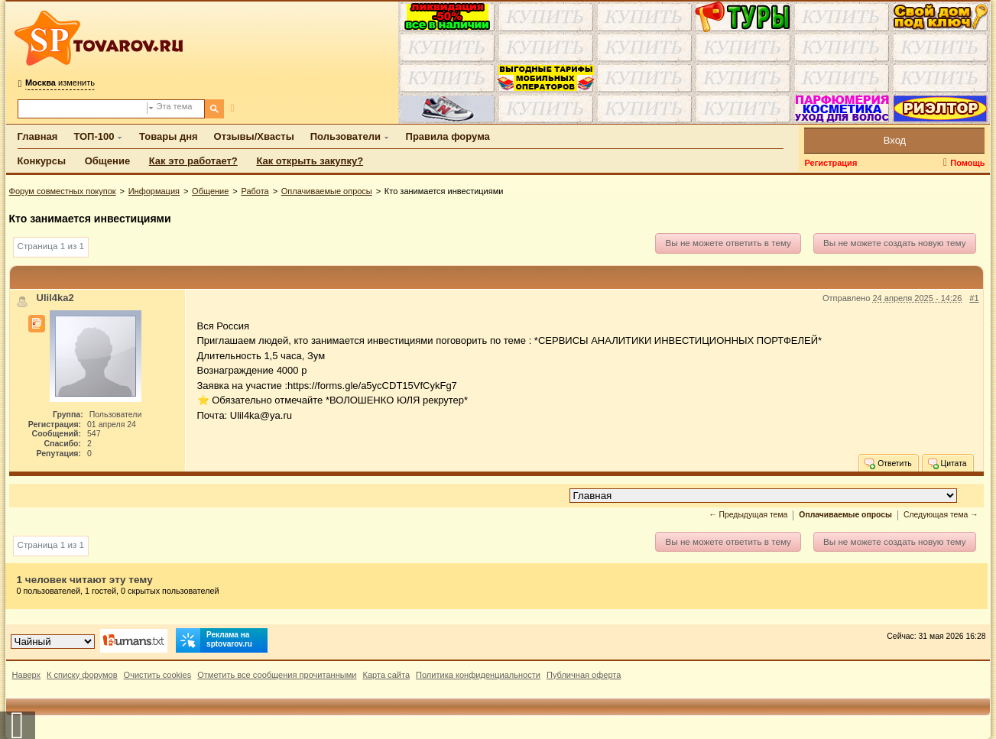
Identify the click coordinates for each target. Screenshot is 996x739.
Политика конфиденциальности (478, 674)
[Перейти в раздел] (763, 495)
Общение (107, 161)
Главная (38, 136)
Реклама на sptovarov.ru (214, 640)
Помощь (967, 162)
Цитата (946, 463)
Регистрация (830, 162)
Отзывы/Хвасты (254, 136)
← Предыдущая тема (748, 514)
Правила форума (448, 136)
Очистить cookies (158, 674)
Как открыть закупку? (309, 161)
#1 (973, 298)
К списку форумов (82, 674)
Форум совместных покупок (62, 191)
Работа (254, 191)
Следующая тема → (941, 514)
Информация (154, 191)
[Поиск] (214, 108)
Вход (895, 140)
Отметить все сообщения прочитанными (276, 674)
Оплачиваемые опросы (326, 191)
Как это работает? (193, 161)
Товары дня (168, 136)
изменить (60, 82)
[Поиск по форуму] (82, 109)
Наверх (26, 674)
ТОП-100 (93, 136)
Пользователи (345, 136)
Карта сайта (386, 674)
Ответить (887, 463)
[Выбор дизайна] (53, 641)
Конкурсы (42, 161)
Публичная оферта (584, 674)
